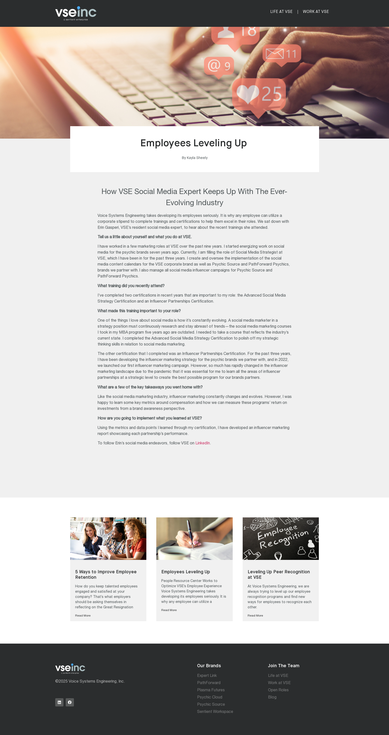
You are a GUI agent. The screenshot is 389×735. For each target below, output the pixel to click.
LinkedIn (202, 444)
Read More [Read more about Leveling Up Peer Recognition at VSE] (255, 615)
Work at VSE (316, 12)
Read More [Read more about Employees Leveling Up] (169, 610)
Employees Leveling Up (186, 572)
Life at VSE (281, 12)
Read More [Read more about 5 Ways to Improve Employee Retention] (83, 615)
